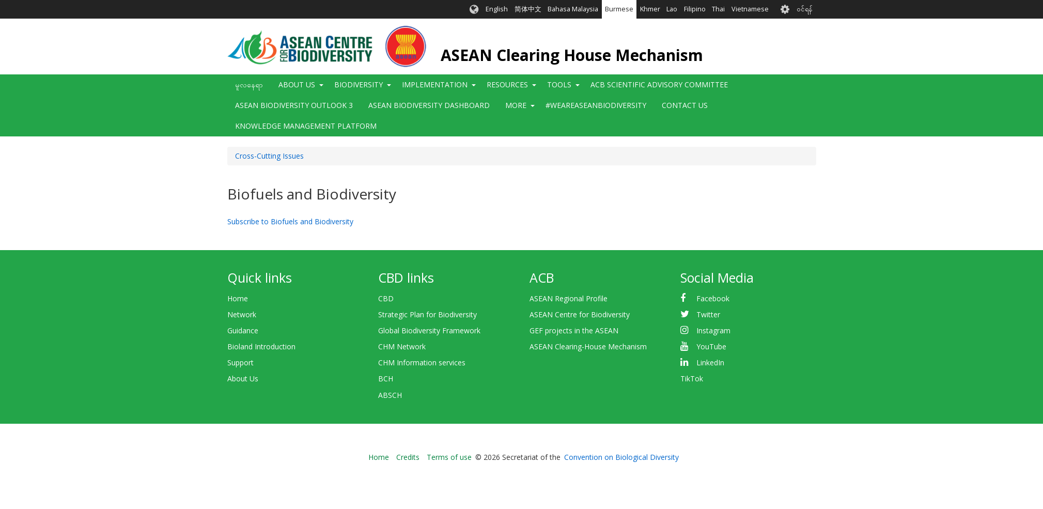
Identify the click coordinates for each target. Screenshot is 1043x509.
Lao (671, 9)
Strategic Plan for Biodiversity (427, 314)
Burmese (619, 9)
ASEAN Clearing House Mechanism (572, 55)
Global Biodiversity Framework (429, 330)
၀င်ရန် (805, 9)
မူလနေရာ (249, 84)
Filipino (695, 9)
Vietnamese (750, 9)
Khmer (650, 9)
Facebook (712, 298)
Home (237, 298)
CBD (386, 298)
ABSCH (390, 395)
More (515, 105)
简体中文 (528, 9)
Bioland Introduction (261, 346)
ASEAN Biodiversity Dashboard (429, 105)
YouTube (711, 346)
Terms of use (449, 457)
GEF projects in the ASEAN (574, 330)
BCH (385, 378)
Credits (407, 457)
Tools (559, 84)
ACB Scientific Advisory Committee (659, 84)
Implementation (435, 84)
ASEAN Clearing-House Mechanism (588, 346)
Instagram (713, 330)
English (497, 9)
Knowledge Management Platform (306, 126)
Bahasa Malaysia (573, 9)
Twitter (708, 314)
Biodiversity (358, 84)
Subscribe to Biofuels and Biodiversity (290, 221)
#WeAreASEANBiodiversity (596, 105)
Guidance (242, 330)
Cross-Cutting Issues (269, 156)
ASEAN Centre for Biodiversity (580, 314)
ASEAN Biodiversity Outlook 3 (294, 105)
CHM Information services (421, 362)
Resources (507, 84)
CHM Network (402, 346)
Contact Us (685, 105)
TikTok (691, 378)
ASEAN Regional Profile (569, 298)
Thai (718, 9)
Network (241, 314)
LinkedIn (710, 362)
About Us (296, 84)
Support (240, 362)
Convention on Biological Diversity (621, 457)
